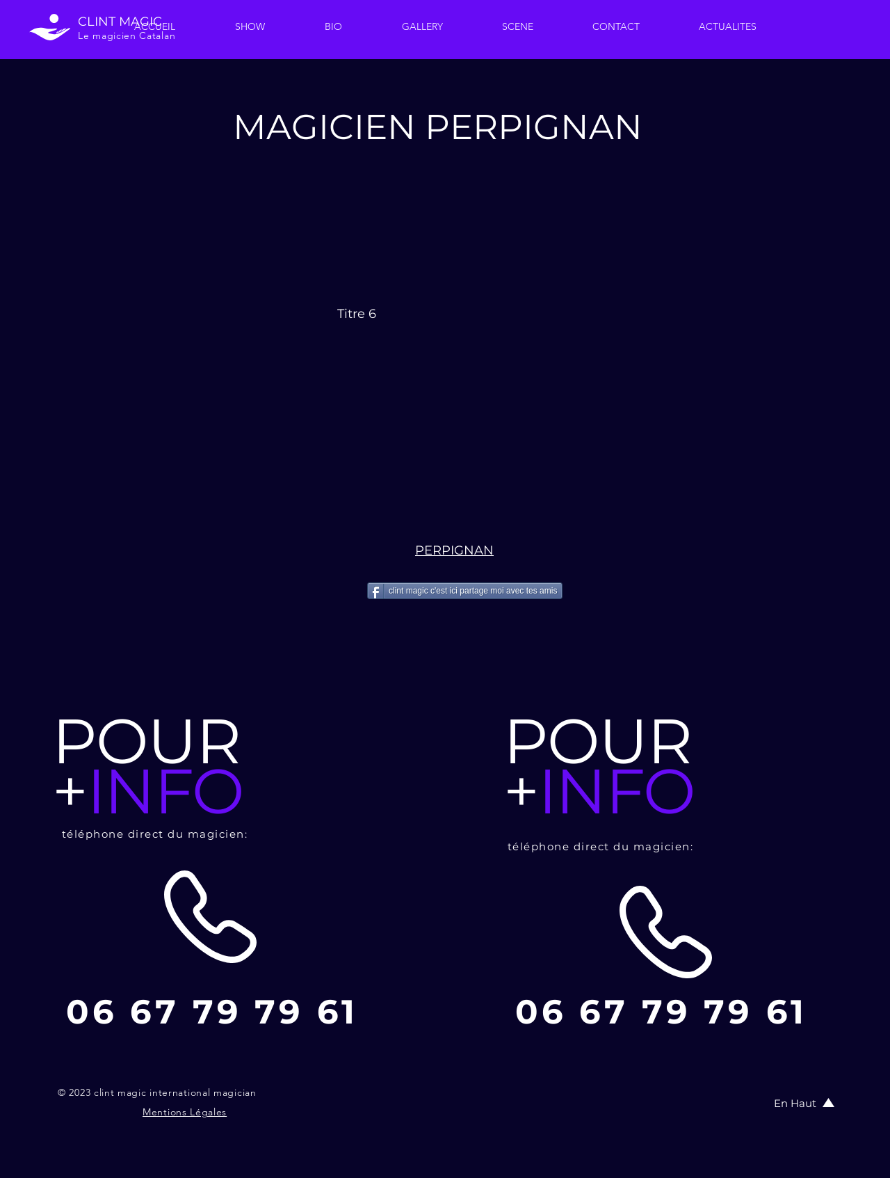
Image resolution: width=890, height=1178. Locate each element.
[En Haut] (796, 1103)
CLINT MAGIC (120, 21)
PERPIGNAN (454, 550)
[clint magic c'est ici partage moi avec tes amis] (465, 590)
